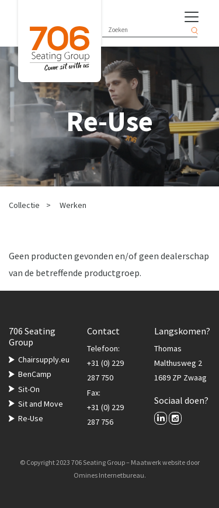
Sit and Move (40, 403)
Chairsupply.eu (43, 359)
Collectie (24, 205)
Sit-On (29, 389)
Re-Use (30, 418)
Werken (73, 205)
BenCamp (34, 374)
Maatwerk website (158, 462)
